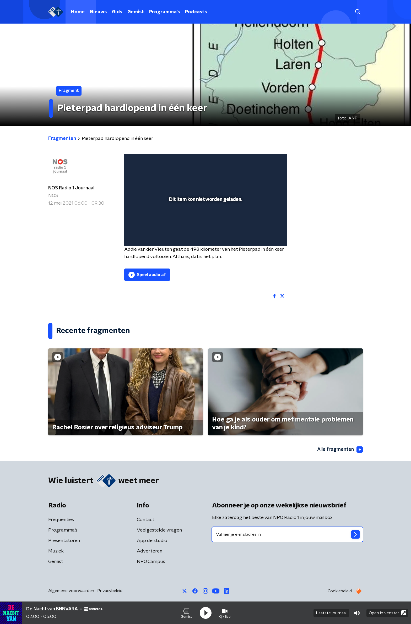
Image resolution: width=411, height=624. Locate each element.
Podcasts (196, 12)
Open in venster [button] (387, 612)
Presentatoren (64, 540)
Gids (117, 12)
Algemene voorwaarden (71, 591)
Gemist (135, 12)
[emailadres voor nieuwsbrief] (287, 534)
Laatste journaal (331, 613)
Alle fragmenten (340, 449)
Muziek (56, 551)
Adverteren (149, 551)
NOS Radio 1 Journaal (71, 188)
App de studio (152, 540)
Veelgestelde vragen (159, 530)
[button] (186, 613)
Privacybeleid (109, 591)
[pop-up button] (263, 234)
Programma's (164, 12)
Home (78, 12)
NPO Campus (151, 561)
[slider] (205, 220)
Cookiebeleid (340, 591)
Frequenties (61, 519)
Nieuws (98, 12)
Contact (145, 519)
